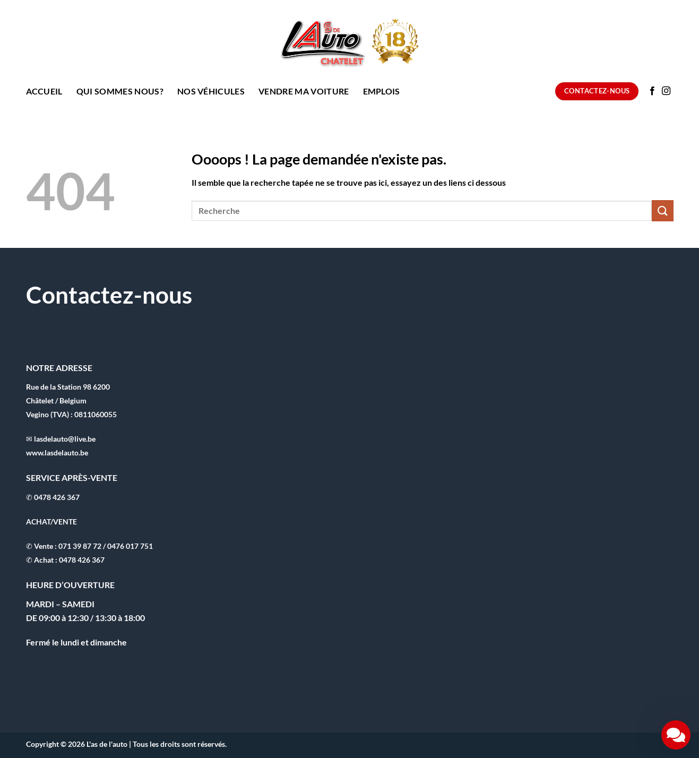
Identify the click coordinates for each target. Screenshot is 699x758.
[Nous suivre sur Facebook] (652, 91)
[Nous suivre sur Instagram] (666, 91)
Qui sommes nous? (119, 91)
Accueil (44, 91)
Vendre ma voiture (303, 91)
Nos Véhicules (211, 91)
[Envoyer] (662, 210)
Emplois (381, 91)
